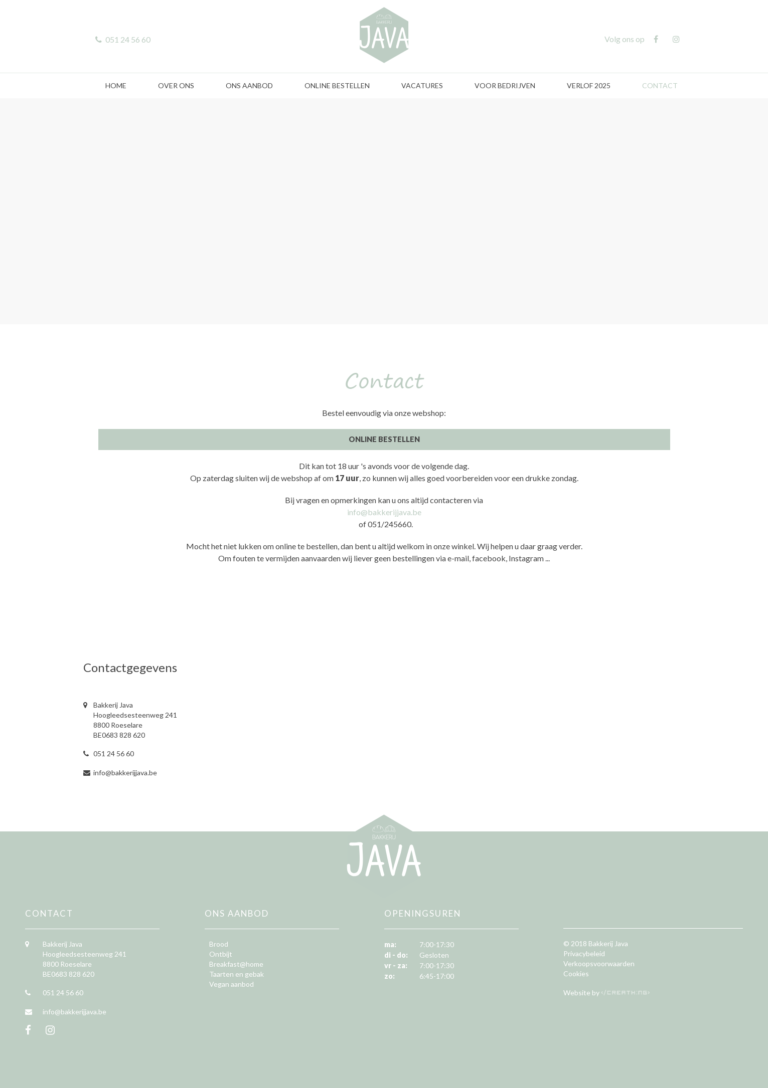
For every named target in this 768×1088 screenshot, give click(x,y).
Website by (582, 992)
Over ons (176, 85)
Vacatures (422, 85)
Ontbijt (220, 954)
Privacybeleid (584, 953)
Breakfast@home (236, 964)
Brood (218, 944)
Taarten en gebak (236, 974)
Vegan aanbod (231, 984)
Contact (660, 85)
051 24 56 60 (113, 753)
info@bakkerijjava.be (384, 512)
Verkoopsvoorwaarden (599, 963)
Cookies (576, 973)
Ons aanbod (249, 85)
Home (115, 85)
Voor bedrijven (505, 85)
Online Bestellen (384, 439)
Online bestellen (337, 85)
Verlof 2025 (588, 85)
